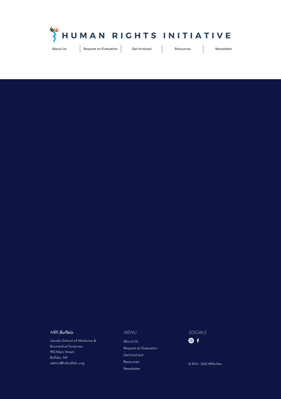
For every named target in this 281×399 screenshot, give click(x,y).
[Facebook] (198, 340)
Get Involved (133, 355)
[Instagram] (191, 340)
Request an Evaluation (140, 348)
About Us (130, 341)
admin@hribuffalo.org (67, 363)
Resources (131, 362)
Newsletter (131, 368)
